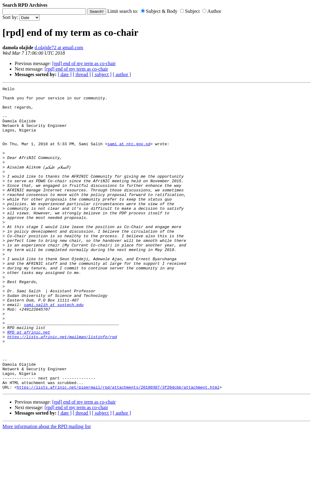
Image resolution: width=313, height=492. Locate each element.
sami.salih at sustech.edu (53, 348)
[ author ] (122, 74)
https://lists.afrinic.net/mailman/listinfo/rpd (62, 387)
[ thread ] (82, 74)
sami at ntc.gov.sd (128, 155)
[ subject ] (102, 74)
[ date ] (65, 74)
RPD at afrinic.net (28, 381)
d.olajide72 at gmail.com (59, 47)
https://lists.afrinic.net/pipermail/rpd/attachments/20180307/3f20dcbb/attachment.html (118, 447)
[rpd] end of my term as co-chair (84, 63)
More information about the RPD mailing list (46, 486)
